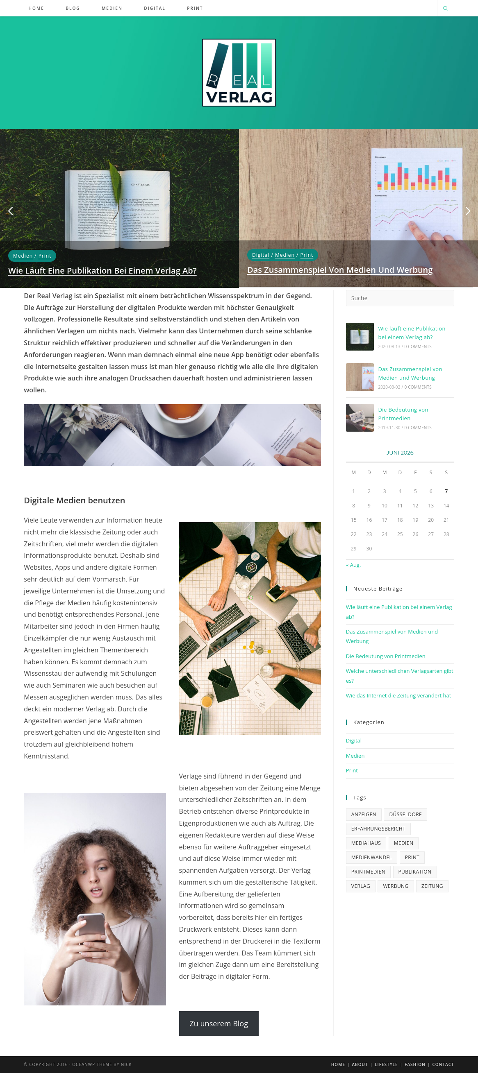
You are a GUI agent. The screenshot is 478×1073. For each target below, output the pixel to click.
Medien (23, 255)
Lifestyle (386, 1064)
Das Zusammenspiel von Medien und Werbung (339, 269)
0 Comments (417, 346)
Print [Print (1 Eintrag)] (412, 857)
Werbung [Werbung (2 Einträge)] (395, 886)
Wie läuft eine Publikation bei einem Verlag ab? (102, 270)
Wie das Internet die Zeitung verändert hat (398, 695)
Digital (260, 254)
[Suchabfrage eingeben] (400, 298)
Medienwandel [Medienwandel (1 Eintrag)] (371, 857)
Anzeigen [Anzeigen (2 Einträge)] (363, 814)
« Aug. (353, 564)
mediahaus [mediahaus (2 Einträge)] (366, 843)
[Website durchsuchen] (445, 9)
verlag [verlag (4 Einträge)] (360, 886)
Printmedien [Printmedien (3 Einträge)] (368, 871)
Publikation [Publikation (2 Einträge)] (415, 871)
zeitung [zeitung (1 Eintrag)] (432, 886)
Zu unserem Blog (219, 1023)
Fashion (415, 1064)
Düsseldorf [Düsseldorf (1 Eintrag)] (405, 814)
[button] (10, 211)
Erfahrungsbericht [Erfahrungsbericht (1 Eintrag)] (378, 828)
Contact (443, 1064)
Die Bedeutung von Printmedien (386, 656)
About (360, 1064)
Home (338, 1064)
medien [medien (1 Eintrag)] (404, 843)
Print (45, 255)
